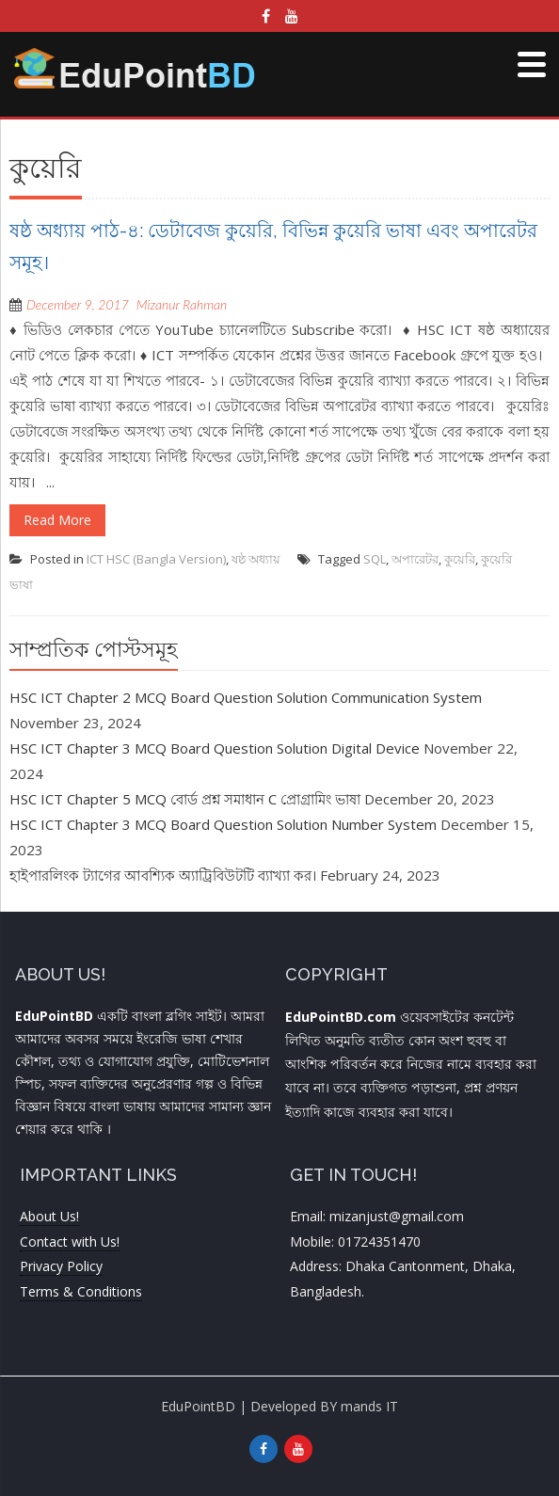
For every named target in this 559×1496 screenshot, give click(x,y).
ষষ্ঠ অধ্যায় (256, 558)
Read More (57, 520)
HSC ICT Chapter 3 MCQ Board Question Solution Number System (223, 824)
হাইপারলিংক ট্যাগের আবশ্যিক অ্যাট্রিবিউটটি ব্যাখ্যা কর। (162, 875)
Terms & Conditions (81, 1291)
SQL (374, 558)
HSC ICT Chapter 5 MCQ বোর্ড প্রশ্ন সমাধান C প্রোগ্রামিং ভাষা (184, 798)
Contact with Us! (70, 1241)
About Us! (49, 1216)
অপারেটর (415, 558)
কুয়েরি (459, 558)
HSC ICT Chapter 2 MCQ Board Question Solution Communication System (245, 697)
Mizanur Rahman (181, 304)
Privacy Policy (61, 1266)
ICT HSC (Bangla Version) (156, 558)
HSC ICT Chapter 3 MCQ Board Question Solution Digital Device (214, 748)
